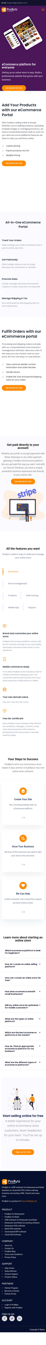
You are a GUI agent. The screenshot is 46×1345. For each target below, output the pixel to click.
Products (12, 595)
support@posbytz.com (17, 3)
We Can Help (23, 893)
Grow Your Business (23, 846)
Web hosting (32, 595)
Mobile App (13, 607)
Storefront (13, 571)
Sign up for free (23, 1152)
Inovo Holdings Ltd (29, 1201)
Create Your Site (23, 799)
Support (32, 607)
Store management (17, 583)
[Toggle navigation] (43, 9)
